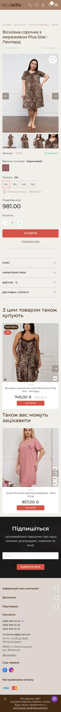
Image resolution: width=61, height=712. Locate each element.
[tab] (30, 263)
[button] (55, 368)
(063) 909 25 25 (11, 628)
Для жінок (20, 24)
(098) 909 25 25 (11, 621)
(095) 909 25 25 (11, 625)
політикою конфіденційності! (30, 707)
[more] (56, 588)
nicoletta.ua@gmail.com (16, 634)
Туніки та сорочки (38, 24)
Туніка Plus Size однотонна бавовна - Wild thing (30, 495)
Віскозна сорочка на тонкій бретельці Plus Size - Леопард (30, 390)
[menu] (56, 5)
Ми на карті (9, 655)
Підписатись (30, 566)
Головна (6, 24)
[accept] (4, 698)
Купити (30, 233)
